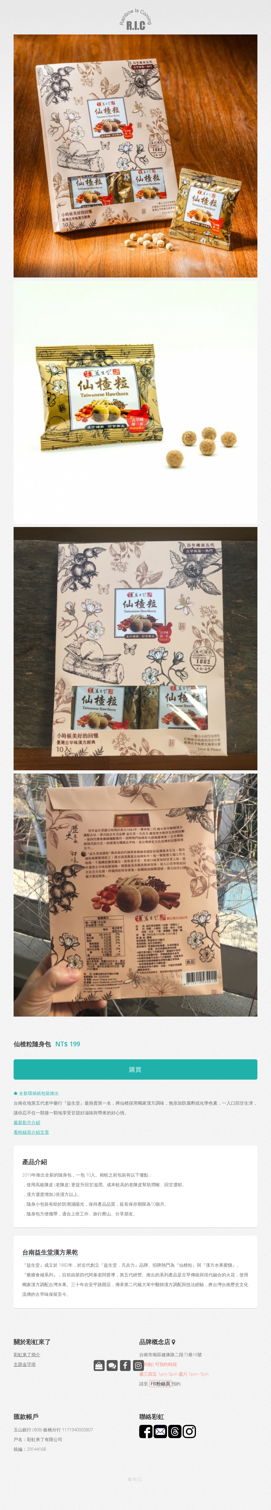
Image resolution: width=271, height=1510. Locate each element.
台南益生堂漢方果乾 (50, 1252)
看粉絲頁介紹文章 (31, 1132)
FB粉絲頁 (160, 1383)
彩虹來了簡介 (27, 1354)
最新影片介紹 (27, 1122)
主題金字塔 (25, 1364)
